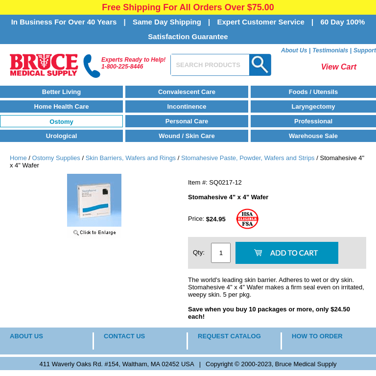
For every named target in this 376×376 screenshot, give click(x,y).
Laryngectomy (313, 106)
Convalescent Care (186, 91)
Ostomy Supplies (56, 158)
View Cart (338, 67)
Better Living (61, 91)
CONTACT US (124, 336)
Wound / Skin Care (187, 136)
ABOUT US (26, 336)
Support (364, 50)
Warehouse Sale (313, 136)
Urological (61, 136)
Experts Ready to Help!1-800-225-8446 (133, 63)
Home (18, 158)
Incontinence (186, 106)
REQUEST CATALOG (229, 336)
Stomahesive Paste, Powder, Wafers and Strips (248, 158)
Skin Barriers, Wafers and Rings (131, 158)
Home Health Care (61, 106)
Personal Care (186, 121)
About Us (294, 50)
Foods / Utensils (313, 91)
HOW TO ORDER (317, 336)
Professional (313, 121)
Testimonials (330, 50)
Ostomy (61, 121)
